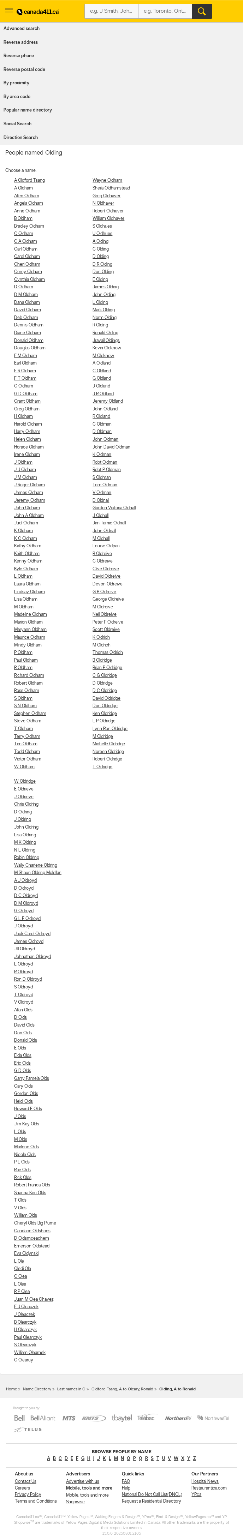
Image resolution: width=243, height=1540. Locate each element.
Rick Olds (22, 1177)
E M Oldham (25, 356)
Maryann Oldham (30, 629)
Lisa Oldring (25, 835)
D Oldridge (103, 683)
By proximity (16, 83)
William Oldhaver (108, 218)
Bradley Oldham (29, 226)
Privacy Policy (28, 1494)
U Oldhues (102, 233)
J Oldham (23, 462)
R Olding (100, 325)
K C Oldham (25, 538)
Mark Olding (104, 310)
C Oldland (102, 371)
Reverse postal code (24, 69)
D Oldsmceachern (31, 1238)
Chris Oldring (26, 804)
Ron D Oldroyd (28, 979)
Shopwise (75, 1502)
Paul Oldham (26, 660)
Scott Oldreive (106, 629)
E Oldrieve (24, 789)
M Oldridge (103, 736)
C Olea (20, 1276)
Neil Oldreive (105, 614)
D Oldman (102, 431)
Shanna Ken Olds (30, 1193)
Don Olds (23, 1033)
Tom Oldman (105, 485)
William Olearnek (30, 1352)
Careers (22, 1488)
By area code (17, 97)
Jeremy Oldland (108, 401)
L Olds (20, 1132)
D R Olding (102, 264)
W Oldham (24, 767)
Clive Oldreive (106, 569)
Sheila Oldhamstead (111, 188)
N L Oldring (24, 850)
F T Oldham (25, 378)
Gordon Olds (26, 1093)
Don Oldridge (105, 706)
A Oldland (102, 363)
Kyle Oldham (26, 569)
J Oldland (101, 386)
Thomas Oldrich (108, 652)
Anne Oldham (27, 211)
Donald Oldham (28, 340)
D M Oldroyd (26, 903)
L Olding (100, 302)
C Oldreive (103, 561)
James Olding (106, 287)
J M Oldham (25, 477)
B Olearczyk (25, 1322)
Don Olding (103, 272)
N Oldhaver (103, 203)
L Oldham (23, 576)
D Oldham (23, 287)
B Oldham (23, 218)
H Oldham (23, 416)
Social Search (17, 124)
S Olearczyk (25, 1345)
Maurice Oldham (29, 637)
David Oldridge (106, 698)
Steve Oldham (27, 721)
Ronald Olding (105, 333)
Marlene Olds (26, 1147)
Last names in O (71, 1389)
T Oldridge (102, 767)
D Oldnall (101, 500)
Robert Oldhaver (108, 211)
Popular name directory (28, 110)
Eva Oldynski (26, 1253)
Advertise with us (82, 1481)
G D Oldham (25, 394)
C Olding (101, 249)
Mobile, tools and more (87, 1495)
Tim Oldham (25, 744)
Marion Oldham (28, 622)
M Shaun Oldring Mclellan (37, 873)
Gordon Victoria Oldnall (114, 508)
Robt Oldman (105, 462)
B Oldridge (102, 660)
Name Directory (37, 1389)
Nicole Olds (25, 1155)
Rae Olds (22, 1170)
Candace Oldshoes (32, 1231)
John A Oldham (29, 515)
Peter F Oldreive (108, 622)
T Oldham (23, 729)
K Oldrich (101, 637)
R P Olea (22, 1291)
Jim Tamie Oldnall (109, 523)
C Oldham (23, 233)
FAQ (126, 1481)
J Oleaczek (24, 1314)
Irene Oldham (27, 454)
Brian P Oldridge (107, 668)
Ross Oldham (26, 690)
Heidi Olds (23, 1101)
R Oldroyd (23, 972)
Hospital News (205, 1481)
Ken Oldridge (105, 713)
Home (11, 1389)
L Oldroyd (23, 964)
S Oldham (23, 698)
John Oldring (26, 827)
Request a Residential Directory (151, 1501)
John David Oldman (111, 447)
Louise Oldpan (106, 546)
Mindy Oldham (28, 645)
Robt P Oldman (107, 470)
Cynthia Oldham (29, 279)
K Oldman (102, 454)
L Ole (19, 1261)
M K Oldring (25, 842)
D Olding (101, 256)
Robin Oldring (26, 857)
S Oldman (102, 477)
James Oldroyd (28, 941)
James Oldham (28, 493)
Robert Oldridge (107, 759)
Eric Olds (22, 1063)
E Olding (100, 279)
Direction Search (21, 138)
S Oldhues (102, 226)
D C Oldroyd (26, 896)
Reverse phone (19, 56)
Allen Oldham (26, 196)
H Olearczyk (25, 1330)
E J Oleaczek (26, 1307)
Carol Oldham (27, 256)
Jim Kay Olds (26, 1124)
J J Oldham (25, 470)
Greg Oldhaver (106, 196)
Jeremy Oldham (29, 500)
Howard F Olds (28, 1109)
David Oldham (27, 310)
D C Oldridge (105, 690)
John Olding (104, 295)
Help (126, 1488)
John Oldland (105, 409)
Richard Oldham (29, 675)
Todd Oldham (27, 752)
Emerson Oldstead (31, 1246)
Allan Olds (23, 1010)
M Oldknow (103, 356)
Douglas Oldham (30, 348)
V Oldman (102, 493)
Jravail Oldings (106, 340)
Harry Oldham (27, 431)
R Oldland (101, 416)
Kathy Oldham (27, 546)
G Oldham (23, 386)
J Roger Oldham (29, 485)
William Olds (25, 1215)
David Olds (24, 1025)
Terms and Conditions (36, 1501)
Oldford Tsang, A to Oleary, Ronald (122, 1389)
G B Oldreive (104, 592)
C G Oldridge (105, 675)
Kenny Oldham (28, 561)
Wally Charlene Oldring (35, 865)
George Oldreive (108, 599)
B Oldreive (102, 554)
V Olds (20, 1208)
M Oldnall (101, 538)
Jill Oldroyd (24, 949)
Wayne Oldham (107, 180)
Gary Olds (23, 1086)
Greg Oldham (27, 409)
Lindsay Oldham (29, 592)
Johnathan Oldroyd (32, 957)
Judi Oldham (26, 523)
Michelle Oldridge (109, 744)
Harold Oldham (28, 424)
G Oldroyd (24, 911)
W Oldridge (25, 781)
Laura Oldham (27, 584)
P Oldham (23, 652)
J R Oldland (103, 394)
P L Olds (22, 1162)
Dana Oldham (27, 302)
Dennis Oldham (28, 325)
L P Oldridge (104, 721)
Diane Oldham (27, 333)
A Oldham (23, 188)
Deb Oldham (26, 317)
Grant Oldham (27, 401)
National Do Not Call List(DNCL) (152, 1494)
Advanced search (22, 28)
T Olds (20, 1200)
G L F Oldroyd (27, 918)
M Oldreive (103, 607)
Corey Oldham (28, 272)
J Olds (20, 1116)
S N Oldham (25, 706)
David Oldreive (106, 576)
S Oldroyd (23, 987)
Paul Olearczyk (28, 1337)
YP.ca (196, 1494)
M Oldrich (102, 645)
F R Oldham (25, 371)
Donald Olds (25, 1040)
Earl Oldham (25, 363)
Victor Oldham (27, 759)
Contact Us (25, 1481)
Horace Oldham (29, 447)
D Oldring (23, 812)
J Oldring (22, 819)
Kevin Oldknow (107, 348)
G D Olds (22, 1071)
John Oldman (105, 439)
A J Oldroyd (25, 880)
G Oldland (102, 378)
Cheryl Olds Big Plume (35, 1223)
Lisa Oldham (25, 599)
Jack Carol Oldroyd (32, 934)
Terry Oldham (27, 736)
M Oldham (24, 607)
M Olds (20, 1139)
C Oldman (102, 424)
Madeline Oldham (30, 614)
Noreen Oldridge (108, 752)
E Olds (20, 1048)
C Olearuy (23, 1360)
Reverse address (21, 42)
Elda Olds (22, 1055)
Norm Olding (105, 317)
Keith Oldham (27, 554)
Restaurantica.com (209, 1488)
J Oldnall (100, 515)
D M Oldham (26, 295)
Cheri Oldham (27, 264)
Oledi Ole (22, 1269)
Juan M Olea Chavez (33, 1299)
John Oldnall (104, 531)
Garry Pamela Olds (31, 1078)
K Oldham (23, 531)
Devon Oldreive (108, 584)
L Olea (20, 1284)
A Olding (100, 241)
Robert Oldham (28, 683)
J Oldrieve (24, 797)
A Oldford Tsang (29, 180)
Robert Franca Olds (32, 1185)
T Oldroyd (23, 995)
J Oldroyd (23, 926)
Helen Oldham (27, 439)
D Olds (20, 1017)
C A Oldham (25, 241)
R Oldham (23, 668)
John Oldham (27, 508)
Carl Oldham (25, 249)
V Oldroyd (23, 1002)
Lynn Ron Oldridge (110, 729)
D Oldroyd (24, 888)
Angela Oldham (28, 203)
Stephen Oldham (30, 713)
